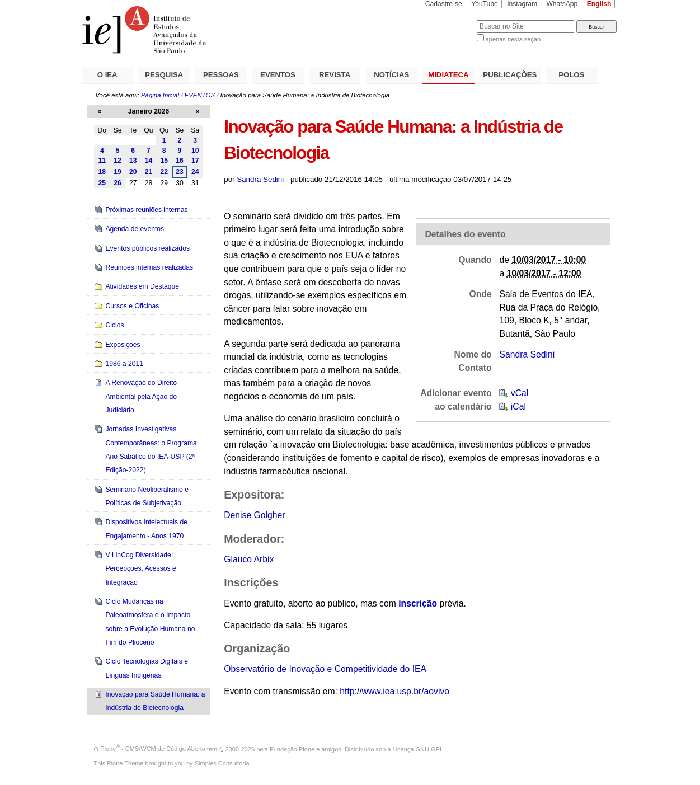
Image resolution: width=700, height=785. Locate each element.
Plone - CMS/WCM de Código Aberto (152, 748)
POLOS (571, 74)
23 (180, 172)
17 (195, 160)
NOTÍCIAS (391, 74)
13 (133, 160)
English (599, 4)
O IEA (107, 74)
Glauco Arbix (249, 559)
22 (164, 172)
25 (102, 183)
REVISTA (334, 74)
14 (149, 160)
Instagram (522, 4)
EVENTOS (277, 74)
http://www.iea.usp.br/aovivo (394, 691)
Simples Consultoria (222, 763)
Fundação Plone (292, 748)
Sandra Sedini (260, 179)
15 (164, 160)
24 (195, 172)
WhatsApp (561, 4)
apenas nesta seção (513, 39)
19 (117, 172)
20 (133, 172)
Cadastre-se (443, 4)
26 (117, 183)
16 (180, 160)
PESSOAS (221, 74)
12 (117, 160)
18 (102, 172)
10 (195, 150)
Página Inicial (160, 95)
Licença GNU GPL (418, 748)
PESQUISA (164, 74)
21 (149, 172)
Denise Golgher (254, 515)
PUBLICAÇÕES (510, 74)
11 (102, 160)
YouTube (484, 4)
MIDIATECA (448, 74)
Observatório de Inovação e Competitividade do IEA (325, 669)
